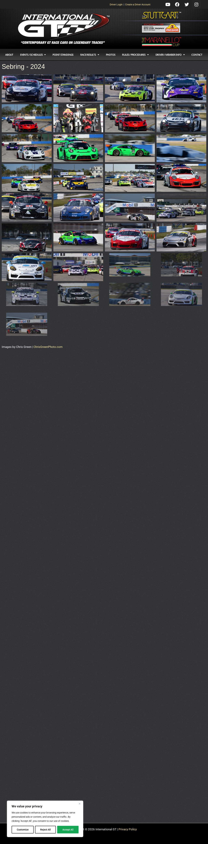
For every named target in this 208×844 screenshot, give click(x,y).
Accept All (67, 829)
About (9, 54)
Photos (110, 54)
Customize (23, 829)
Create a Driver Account (137, 4)
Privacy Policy (128, 829)
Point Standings (63, 54)
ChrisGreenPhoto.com (48, 347)
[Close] (79, 804)
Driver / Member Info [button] (170, 55)
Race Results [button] (89, 55)
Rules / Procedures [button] (135, 55)
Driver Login (116, 4)
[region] (45, 819)
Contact (196, 54)
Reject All (45, 829)
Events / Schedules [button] (33, 55)
